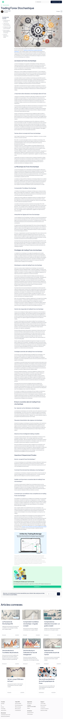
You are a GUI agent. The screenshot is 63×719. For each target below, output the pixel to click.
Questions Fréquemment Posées (5, 36)
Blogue (28, 708)
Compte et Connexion (45, 708)
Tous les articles (5, 5)
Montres (2, 706)
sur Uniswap (18, 706)
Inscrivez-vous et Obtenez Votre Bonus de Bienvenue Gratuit (34, 526)
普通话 (35, 706)
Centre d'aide (43, 703)
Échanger (2, 703)
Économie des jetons (18, 705)
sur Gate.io (18, 708)
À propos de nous (30, 712)
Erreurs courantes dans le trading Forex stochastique (7, 31)
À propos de (18, 703)
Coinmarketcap (18, 710)
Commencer (37, 586)
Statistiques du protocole (5, 714)
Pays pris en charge (44, 710)
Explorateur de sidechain (5, 716)
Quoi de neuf (29, 703)
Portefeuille (3, 708)
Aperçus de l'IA (3, 710)
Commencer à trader (56, 2)
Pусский (31, 706)
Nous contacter (43, 705)
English (28, 706)
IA (1, 705)
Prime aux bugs (30, 714)
